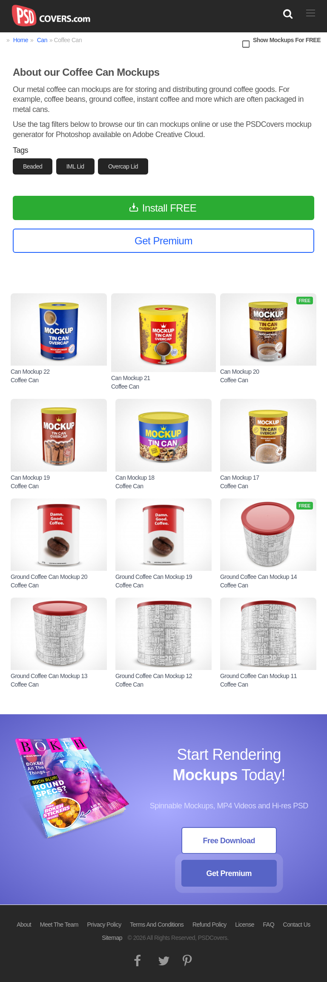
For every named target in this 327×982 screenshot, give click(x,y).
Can (42, 40)
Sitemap (112, 937)
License (244, 924)
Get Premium (229, 873)
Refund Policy (209, 924)
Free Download (229, 840)
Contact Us (296, 924)
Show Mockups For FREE (287, 40)
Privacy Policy (104, 924)
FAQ (269, 924)
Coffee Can (25, 380)
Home (20, 40)
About (24, 924)
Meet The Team (59, 924)
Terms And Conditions (157, 924)
